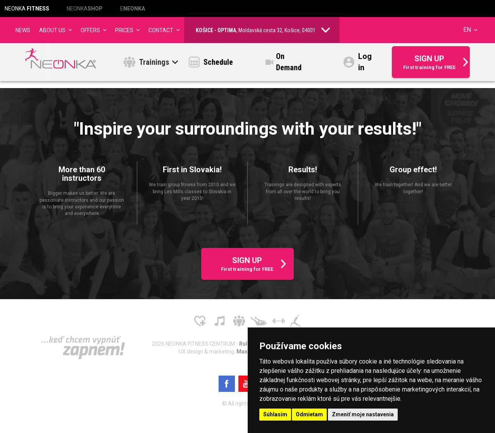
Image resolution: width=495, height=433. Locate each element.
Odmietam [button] (309, 414)
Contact (160, 30)
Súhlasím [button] (275, 414)
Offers (90, 30)
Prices (124, 30)
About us (52, 30)
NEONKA (27, 8)
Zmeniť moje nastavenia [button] (363, 414)
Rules (247, 344)
